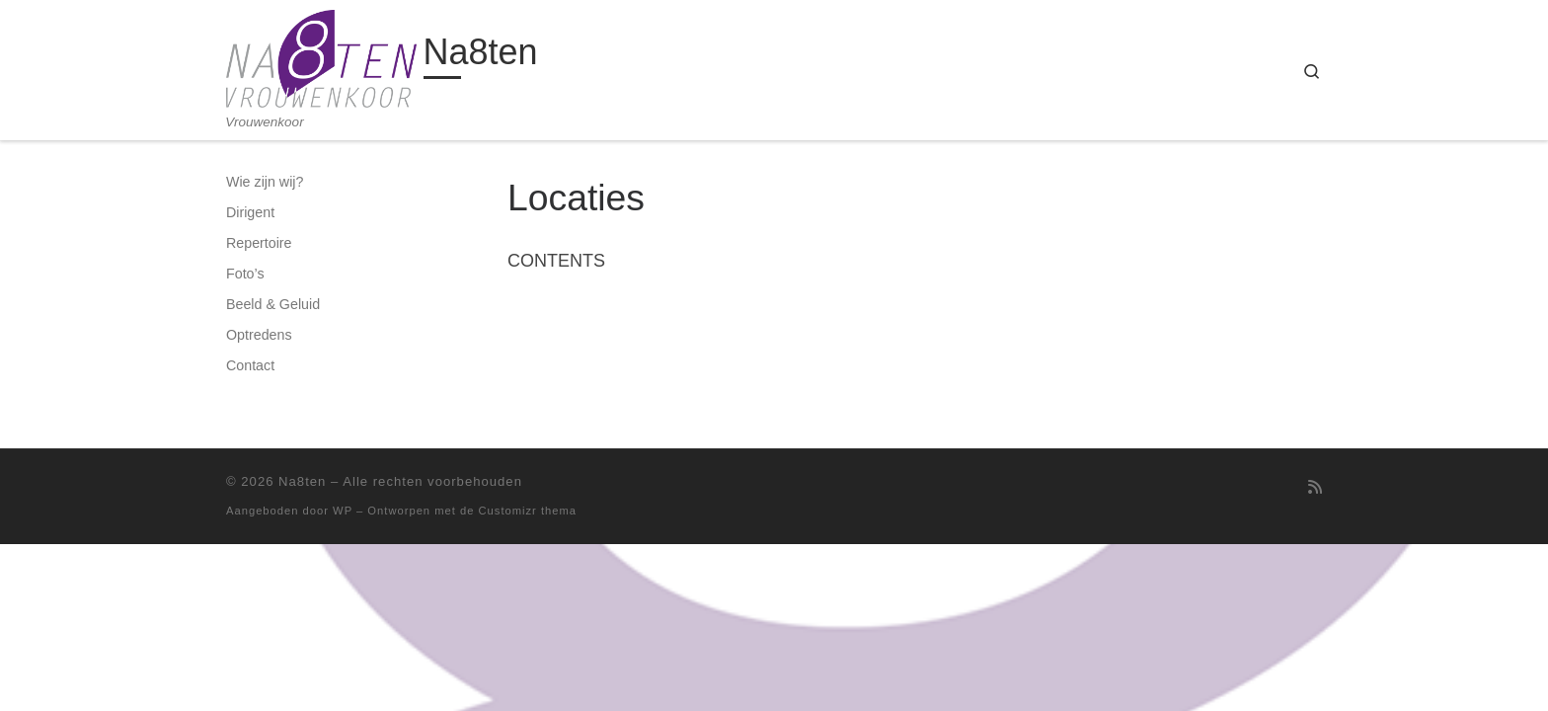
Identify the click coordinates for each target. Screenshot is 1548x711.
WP (342, 510)
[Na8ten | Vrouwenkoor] (321, 57)
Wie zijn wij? (264, 182)
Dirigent (250, 212)
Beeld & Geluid (273, 304)
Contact (250, 365)
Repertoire (259, 243)
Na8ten (302, 481)
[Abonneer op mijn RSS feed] (1315, 487)
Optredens (259, 335)
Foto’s (245, 273)
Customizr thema (528, 510)
